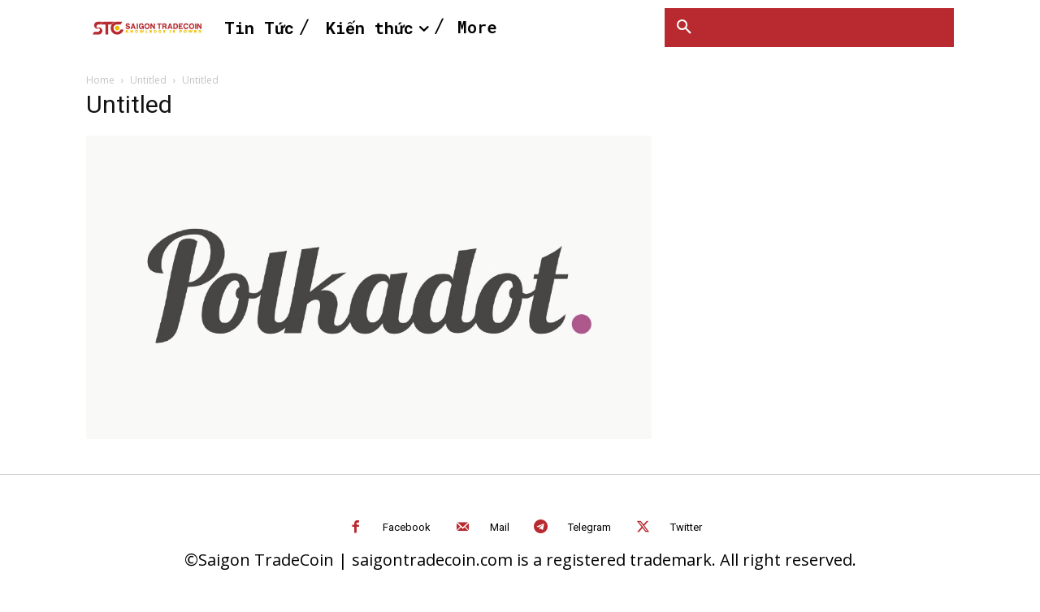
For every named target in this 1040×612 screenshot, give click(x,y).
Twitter (686, 527)
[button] (684, 27)
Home (100, 80)
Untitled (148, 80)
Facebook (407, 527)
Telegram (589, 527)
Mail (499, 527)
